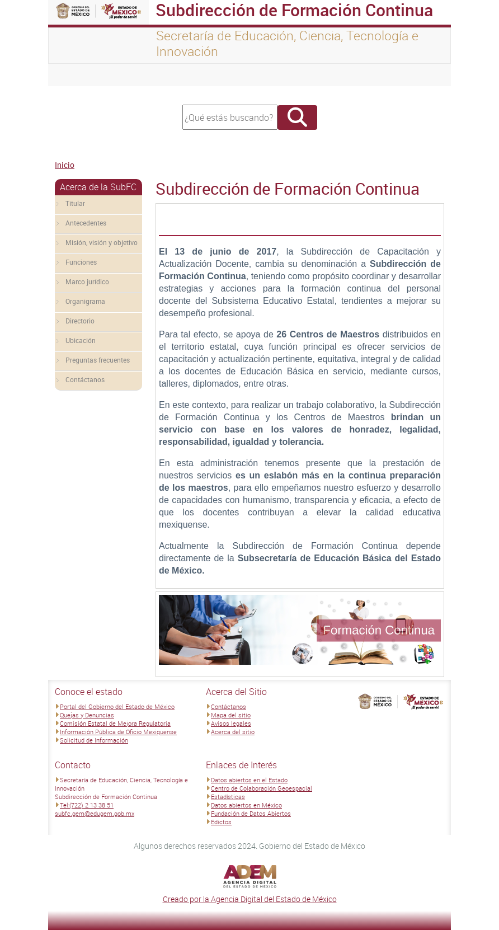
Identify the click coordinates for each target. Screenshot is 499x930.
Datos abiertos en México (246, 805)
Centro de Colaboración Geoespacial (261, 788)
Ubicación (80, 340)
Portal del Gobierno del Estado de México (117, 706)
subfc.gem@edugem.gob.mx (94, 813)
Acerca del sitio (233, 731)
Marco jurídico (87, 281)
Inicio (64, 164)
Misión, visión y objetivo (101, 242)
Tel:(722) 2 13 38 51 (87, 805)
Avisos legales (231, 723)
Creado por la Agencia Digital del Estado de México (250, 899)
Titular (75, 203)
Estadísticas (228, 796)
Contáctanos (85, 379)
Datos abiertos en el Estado (249, 780)
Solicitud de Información (94, 740)
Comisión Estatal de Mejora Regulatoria (115, 723)
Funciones (81, 261)
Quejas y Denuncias (87, 715)
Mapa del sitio (231, 715)
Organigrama (85, 301)
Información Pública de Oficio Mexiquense (118, 731)
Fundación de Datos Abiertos (251, 813)
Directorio (80, 320)
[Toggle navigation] (70, 75)
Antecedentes (85, 222)
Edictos (221, 822)
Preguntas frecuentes (97, 359)
